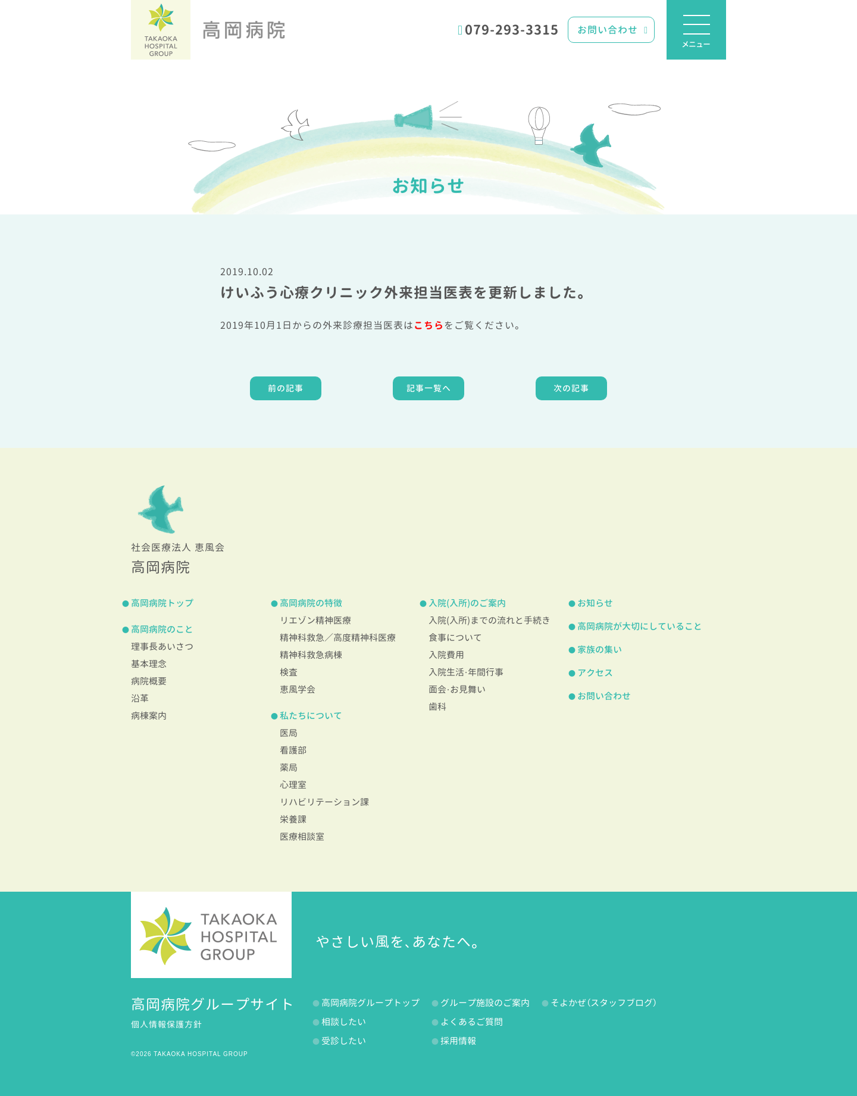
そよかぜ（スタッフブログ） (604, 1003)
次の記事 (571, 388)
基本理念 (149, 664)
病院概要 (149, 681)
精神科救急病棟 (311, 655)
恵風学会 (297, 689)
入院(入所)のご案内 (467, 603)
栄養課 (293, 819)
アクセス (595, 673)
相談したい (343, 1022)
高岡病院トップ (162, 603)
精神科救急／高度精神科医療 (338, 637)
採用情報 (458, 1041)
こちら (429, 325)
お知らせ (428, 185)
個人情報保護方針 (166, 1024)
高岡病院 (244, 30)
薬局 (289, 767)
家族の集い (599, 649)
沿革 (140, 698)
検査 (289, 672)
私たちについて (311, 715)
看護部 (293, 750)
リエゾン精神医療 (315, 620)
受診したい (343, 1041)
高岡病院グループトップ (370, 1003)
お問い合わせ (612, 29)
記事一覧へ (428, 388)
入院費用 (446, 655)
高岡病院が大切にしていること (639, 626)
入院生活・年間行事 (465, 672)
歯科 (437, 706)
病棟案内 (149, 715)
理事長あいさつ (162, 646)
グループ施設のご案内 (485, 1003)
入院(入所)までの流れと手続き (489, 620)
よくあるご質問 (471, 1022)
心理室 (293, 785)
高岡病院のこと (162, 629)
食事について (455, 637)
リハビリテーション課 (324, 802)
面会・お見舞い (457, 689)
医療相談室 (302, 836)
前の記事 (286, 388)
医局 (289, 733)
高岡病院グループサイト (213, 1004)
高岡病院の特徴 (311, 603)
